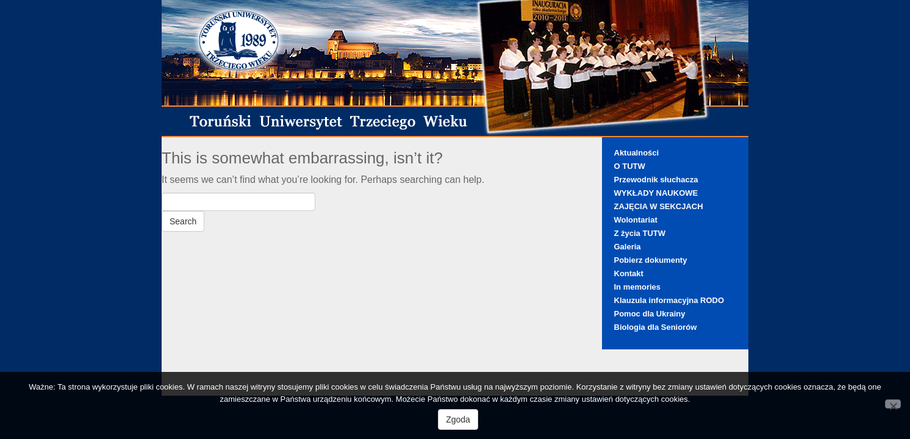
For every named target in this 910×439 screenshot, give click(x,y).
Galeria (627, 246)
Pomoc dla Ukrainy (650, 313)
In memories (637, 286)
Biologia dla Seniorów (655, 327)
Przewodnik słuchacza (656, 179)
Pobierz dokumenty (650, 260)
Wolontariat (635, 219)
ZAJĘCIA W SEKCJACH (658, 206)
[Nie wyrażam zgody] (893, 404)
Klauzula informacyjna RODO (669, 300)
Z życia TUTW (640, 233)
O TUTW (629, 166)
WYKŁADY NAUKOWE (656, 193)
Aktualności (636, 152)
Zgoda (458, 419)
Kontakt (628, 273)
